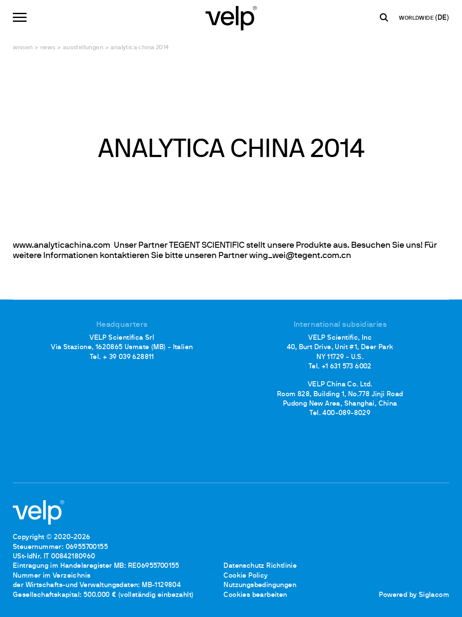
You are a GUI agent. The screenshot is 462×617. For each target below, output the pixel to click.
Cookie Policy (246, 576)
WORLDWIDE (417, 18)
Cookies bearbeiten (255, 595)
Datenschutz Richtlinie (260, 566)
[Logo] (231, 17)
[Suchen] (384, 17)
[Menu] (20, 17)
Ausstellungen (83, 47)
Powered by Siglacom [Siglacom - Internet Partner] (414, 595)
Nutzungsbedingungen (260, 585)
